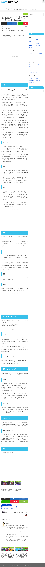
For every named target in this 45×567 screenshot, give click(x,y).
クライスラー (32, 82)
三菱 (37, 39)
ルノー (30, 64)
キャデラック (32, 80)
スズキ (37, 43)
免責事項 (17, 565)
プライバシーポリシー (10, 565)
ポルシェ (31, 58)
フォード (31, 78)
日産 (30, 41)
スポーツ (14, 506)
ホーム (18, 5)
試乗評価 (21, 5)
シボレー (38, 80)
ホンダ (30, 43)
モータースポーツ (35, 5)
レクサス (38, 45)
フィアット (4, 505)
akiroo (7, 523)
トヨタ (30, 39)
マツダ (30, 45)
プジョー (31, 66)
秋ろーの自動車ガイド (28, 565)
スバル (30, 47)
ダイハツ (38, 41)
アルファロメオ (32, 72)
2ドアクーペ (5, 506)
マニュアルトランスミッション (8, 508)
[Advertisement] (14, 69)
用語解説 (40, 5)
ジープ (37, 78)
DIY (28, 5)
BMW (30, 56)
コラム (31, 5)
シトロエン (38, 64)
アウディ (38, 56)
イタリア (10, 506)
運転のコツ (25, 5)
